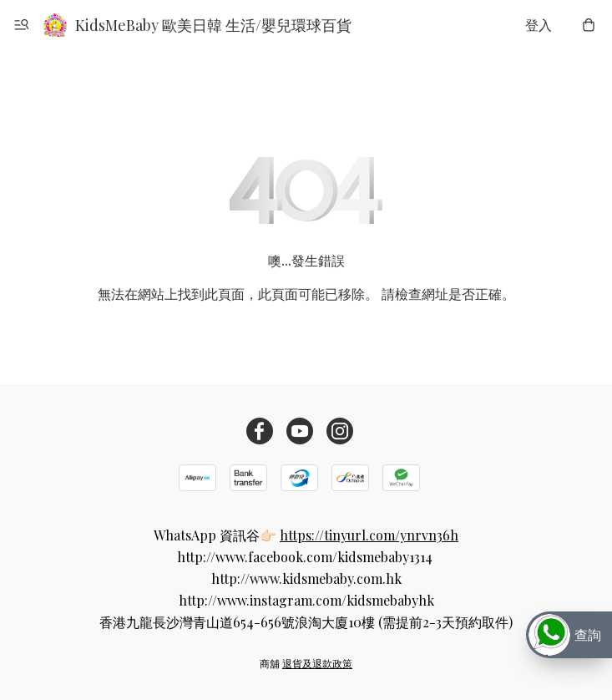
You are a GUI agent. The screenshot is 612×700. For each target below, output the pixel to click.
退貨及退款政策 (317, 663)
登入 (538, 24)
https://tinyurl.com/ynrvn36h (369, 535)
